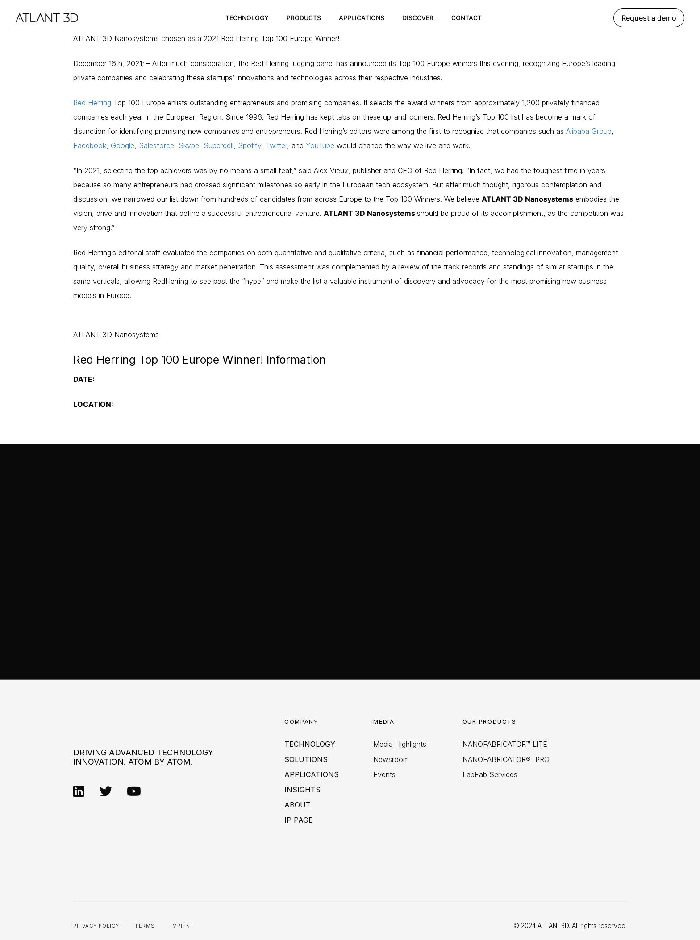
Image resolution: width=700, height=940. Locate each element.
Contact (466, 17)
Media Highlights (399, 744)
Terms (145, 926)
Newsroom (391, 759)
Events (384, 774)
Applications (361, 17)
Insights (302, 789)
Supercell (218, 145)
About (297, 804)
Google (122, 145)
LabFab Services (489, 774)
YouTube (320, 145)
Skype (189, 145)
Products (304, 17)
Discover (417, 17)
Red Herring (92, 102)
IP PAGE (298, 820)
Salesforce (156, 145)
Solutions (306, 759)
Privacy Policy (96, 926)
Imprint (182, 926)
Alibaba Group (589, 131)
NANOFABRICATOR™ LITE (504, 744)
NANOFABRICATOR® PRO (506, 759)
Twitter (276, 145)
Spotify (249, 145)
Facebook (89, 145)
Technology (247, 17)
